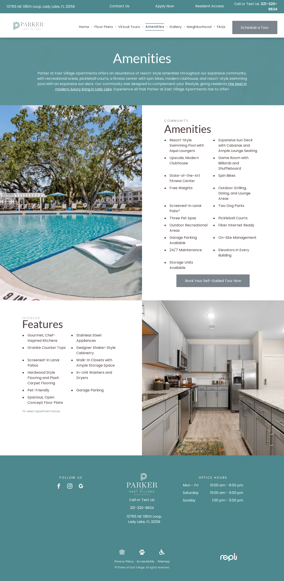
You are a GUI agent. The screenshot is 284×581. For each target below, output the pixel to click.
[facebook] (59, 486)
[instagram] (70, 486)
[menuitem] (85, 27)
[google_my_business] (81, 486)
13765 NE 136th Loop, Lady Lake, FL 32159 (41, 6)
